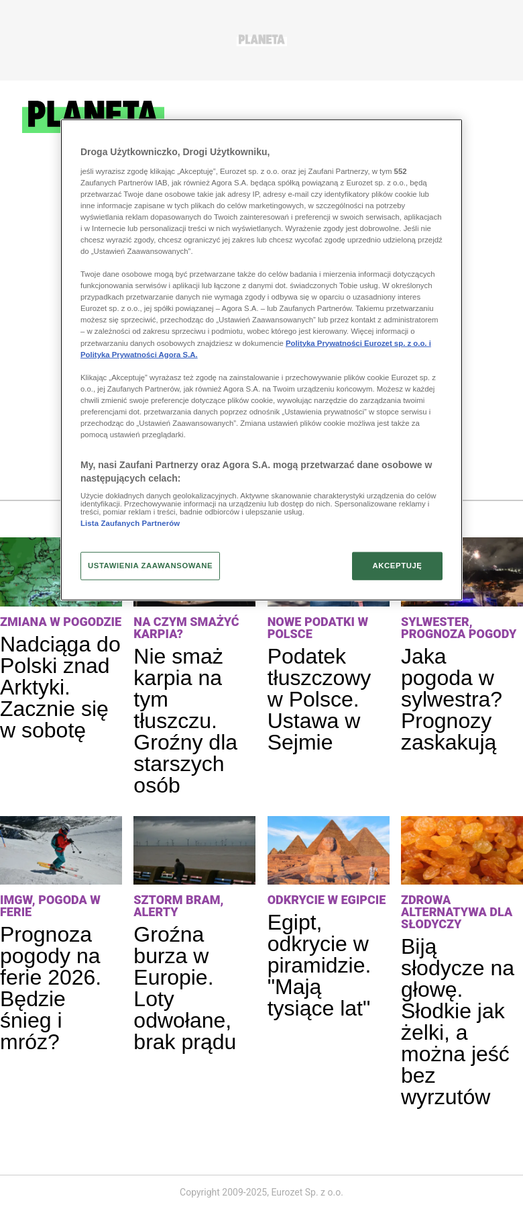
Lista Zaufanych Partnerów (130, 523)
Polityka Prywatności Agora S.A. (139, 354)
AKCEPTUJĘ (397, 565)
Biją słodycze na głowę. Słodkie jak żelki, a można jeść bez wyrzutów (457, 1021)
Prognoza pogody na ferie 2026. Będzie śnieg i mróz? (50, 988)
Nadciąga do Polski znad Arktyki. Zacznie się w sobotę (60, 687)
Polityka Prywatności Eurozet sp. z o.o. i (358, 343)
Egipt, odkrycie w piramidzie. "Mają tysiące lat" (319, 965)
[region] (261, 360)
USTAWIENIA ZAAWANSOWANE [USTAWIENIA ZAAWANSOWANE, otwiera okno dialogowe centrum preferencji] (150, 565)
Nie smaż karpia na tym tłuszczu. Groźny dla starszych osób (185, 720)
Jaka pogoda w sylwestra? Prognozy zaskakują (451, 699)
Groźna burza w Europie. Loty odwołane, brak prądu (184, 988)
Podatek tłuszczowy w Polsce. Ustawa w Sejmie (319, 699)
